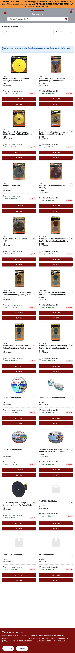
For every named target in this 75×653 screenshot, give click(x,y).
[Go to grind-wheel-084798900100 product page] (19, 557)
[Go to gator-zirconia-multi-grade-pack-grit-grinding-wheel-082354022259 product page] (56, 80)
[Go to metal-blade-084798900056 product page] (56, 452)
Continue (8, 648)
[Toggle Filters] (72, 32)
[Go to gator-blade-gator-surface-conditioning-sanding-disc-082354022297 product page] (56, 294)
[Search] (66, 19)
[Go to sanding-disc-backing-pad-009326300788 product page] (19, 504)
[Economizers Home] (37, 10)
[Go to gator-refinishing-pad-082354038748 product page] (19, 187)
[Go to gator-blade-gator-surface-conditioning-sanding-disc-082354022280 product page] (19, 294)
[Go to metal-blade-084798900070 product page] (56, 400)
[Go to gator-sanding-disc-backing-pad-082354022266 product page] (56, 134)
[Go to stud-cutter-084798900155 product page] (56, 504)
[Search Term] (37, 19)
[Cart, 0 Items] (71, 12)
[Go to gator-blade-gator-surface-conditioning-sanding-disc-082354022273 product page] (56, 241)
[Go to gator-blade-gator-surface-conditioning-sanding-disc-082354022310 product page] (56, 348)
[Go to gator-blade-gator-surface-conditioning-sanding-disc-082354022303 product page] (19, 348)
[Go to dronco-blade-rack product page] (56, 557)
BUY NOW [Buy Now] (19, 104)
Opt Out (22, 648)
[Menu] (5, 13)
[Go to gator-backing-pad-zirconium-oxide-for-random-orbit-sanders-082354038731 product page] (19, 134)
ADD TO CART (19, 99)
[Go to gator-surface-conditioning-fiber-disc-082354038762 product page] (19, 241)
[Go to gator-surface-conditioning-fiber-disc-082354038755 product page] (56, 187)
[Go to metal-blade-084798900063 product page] (19, 452)
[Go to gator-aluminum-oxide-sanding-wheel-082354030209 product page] (19, 80)
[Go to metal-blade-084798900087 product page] (19, 400)
